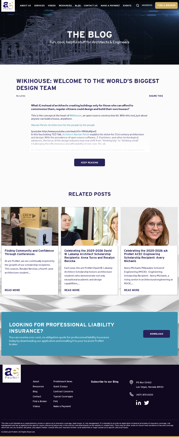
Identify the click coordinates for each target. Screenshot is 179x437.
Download (156, 334)
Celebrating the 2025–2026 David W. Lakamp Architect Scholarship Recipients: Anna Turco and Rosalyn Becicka (89, 256)
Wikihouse (76, 115)
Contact (37, 396)
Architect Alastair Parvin (76, 134)
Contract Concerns (63, 391)
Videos (52, 5)
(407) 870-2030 (144, 394)
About (36, 381)
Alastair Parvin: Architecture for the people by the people (63, 125)
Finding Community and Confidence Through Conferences (29, 252)
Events (127, 5)
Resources (65, 5)
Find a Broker (166, 5)
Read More (12, 290)
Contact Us (91, 5)
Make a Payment (110, 5)
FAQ (55, 401)
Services (39, 5)
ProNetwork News (62, 381)
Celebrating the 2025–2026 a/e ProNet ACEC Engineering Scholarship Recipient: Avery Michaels (146, 256)
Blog (78, 5)
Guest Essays (60, 386)
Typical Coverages (63, 396)
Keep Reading (89, 162)
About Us (25, 5)
